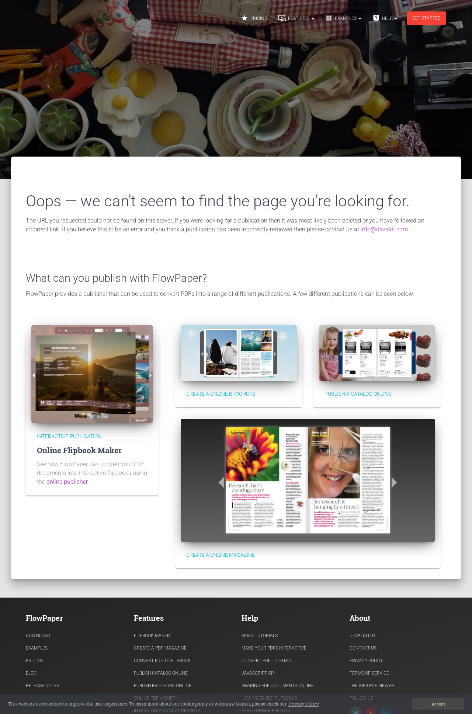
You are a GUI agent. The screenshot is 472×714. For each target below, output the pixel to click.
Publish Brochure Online (162, 685)
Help (384, 18)
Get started (426, 18)
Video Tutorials (260, 635)
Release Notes (42, 685)
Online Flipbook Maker (79, 450)
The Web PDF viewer (372, 685)
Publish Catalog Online (161, 673)
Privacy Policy (366, 660)
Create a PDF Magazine (160, 648)
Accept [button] (438, 704)
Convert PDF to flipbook (162, 660)
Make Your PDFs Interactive (274, 648)
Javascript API (258, 673)
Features (296, 18)
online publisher (66, 481)
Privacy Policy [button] (303, 704)
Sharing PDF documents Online (278, 685)
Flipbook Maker (152, 635)
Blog (31, 673)
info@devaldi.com (384, 229)
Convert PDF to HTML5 (267, 660)
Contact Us (363, 648)
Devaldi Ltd (362, 635)
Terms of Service (369, 673)
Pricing (254, 18)
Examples (343, 18)
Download (38, 635)
